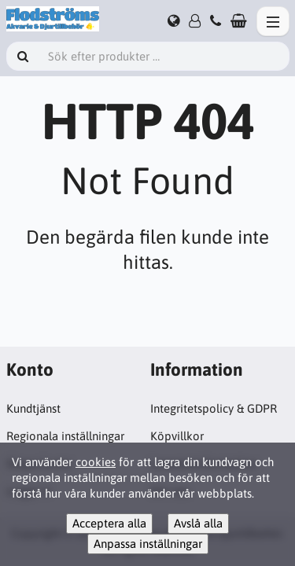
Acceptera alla (109, 523)
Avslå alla (198, 523)
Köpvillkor (177, 436)
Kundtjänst (33, 408)
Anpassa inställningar (148, 543)
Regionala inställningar (65, 436)
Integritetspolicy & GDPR (213, 408)
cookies (96, 462)
